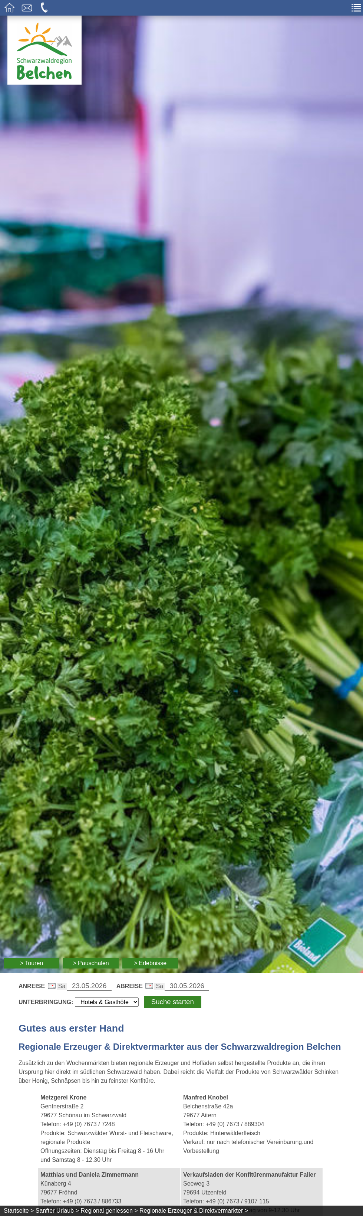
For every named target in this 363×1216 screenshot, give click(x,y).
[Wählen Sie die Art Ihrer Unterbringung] (107, 1002)
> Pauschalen (91, 963)
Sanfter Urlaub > (57, 1210)
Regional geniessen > (109, 1210)
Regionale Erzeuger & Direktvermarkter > (193, 1210)
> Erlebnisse (150, 963)
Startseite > (19, 1210)
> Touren (31, 963)
